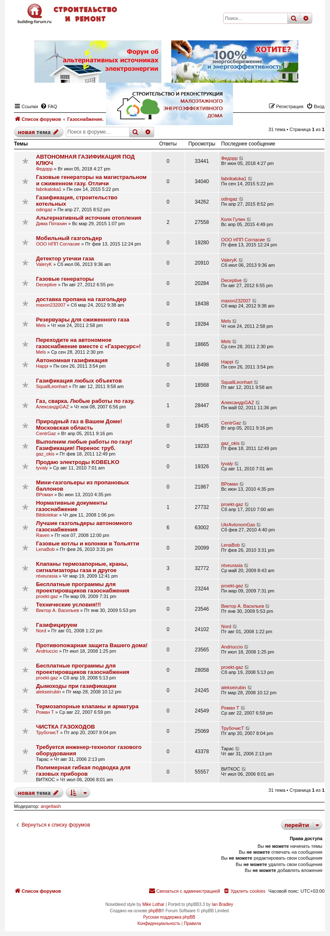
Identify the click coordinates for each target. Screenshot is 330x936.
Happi (42, 366)
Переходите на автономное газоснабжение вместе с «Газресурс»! (88, 343)
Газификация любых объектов (79, 380)
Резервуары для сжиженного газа (82, 319)
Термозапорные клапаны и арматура (87, 706)
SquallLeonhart (51, 386)
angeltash (51, 806)
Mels (41, 325)
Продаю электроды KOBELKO (77, 462)
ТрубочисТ (47, 732)
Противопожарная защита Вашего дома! (91, 645)
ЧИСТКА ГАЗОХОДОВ (65, 727)
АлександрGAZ (52, 406)
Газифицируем (56, 625)
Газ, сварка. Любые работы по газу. (85, 401)
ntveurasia (47, 575)
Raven (43, 535)
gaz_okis (45, 453)
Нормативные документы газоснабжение (71, 506)
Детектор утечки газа (65, 258)
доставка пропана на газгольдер (81, 299)
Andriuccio (47, 651)
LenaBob (45, 549)
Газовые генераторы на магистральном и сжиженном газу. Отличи (91, 180)
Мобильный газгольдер (69, 238)
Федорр (44, 168)
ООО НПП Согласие (58, 243)
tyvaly (42, 467)
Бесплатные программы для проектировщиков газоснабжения (82, 587)
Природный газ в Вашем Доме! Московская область (79, 424)
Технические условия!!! (68, 604)
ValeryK (44, 264)
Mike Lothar (153, 904)
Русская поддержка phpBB (169, 917)
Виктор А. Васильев (57, 610)
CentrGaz (46, 433)
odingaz (44, 209)
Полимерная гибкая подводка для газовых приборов (83, 770)
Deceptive (46, 284)
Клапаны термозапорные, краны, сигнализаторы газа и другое (82, 567)
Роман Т (45, 712)
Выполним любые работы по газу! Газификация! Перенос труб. (84, 445)
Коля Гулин (233, 219)
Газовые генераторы (65, 279)
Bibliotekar (47, 514)
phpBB (155, 910)
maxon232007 (51, 304)
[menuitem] (244, 891)
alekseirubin (48, 691)
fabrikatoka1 (48, 189)
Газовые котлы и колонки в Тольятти (87, 543)
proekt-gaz (232, 504)
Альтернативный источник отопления (88, 218)
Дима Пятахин (51, 223)
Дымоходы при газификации (76, 686)
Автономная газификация (72, 360)
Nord (41, 630)
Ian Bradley (222, 904)
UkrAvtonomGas (238, 524)
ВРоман (44, 494)
